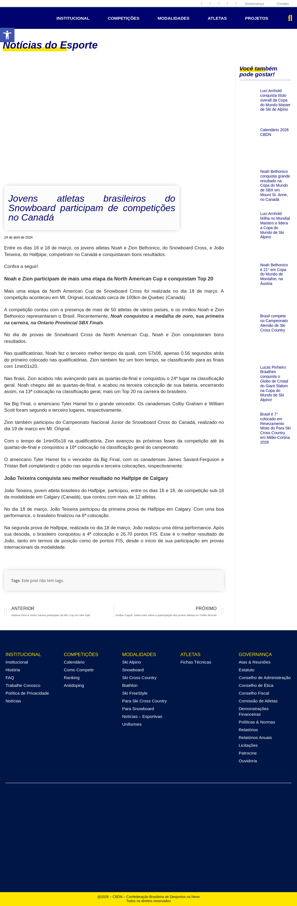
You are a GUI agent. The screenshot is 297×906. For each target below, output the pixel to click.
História (13, 669)
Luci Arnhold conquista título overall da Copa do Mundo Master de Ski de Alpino (275, 100)
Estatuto (246, 669)
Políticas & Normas (257, 722)
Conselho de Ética (256, 685)
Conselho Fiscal (254, 693)
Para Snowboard (138, 708)
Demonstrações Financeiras (254, 711)
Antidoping (74, 685)
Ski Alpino (131, 662)
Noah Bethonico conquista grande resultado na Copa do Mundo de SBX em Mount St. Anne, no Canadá (275, 185)
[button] (7, 35)
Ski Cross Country (139, 677)
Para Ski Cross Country (144, 701)
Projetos (256, 18)
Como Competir (79, 669)
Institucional (72, 18)
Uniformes (132, 724)
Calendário (74, 662)
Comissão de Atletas (258, 701)
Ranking (71, 677)
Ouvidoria (248, 760)
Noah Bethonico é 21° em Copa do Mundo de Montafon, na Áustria (274, 274)
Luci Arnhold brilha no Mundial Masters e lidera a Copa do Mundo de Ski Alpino (275, 225)
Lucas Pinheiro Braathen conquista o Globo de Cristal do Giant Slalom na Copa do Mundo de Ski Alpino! (274, 383)
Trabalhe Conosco (23, 685)
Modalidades (174, 18)
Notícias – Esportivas (142, 716)
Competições (123, 18)
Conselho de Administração (265, 677)
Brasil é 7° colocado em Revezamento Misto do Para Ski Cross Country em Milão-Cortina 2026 (275, 428)
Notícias (13, 701)
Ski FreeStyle (135, 693)
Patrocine (248, 753)
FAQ (10, 677)
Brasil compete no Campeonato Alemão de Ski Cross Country (274, 323)
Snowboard (133, 669)
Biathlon (130, 685)
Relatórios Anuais (255, 737)
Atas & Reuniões (255, 662)
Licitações (248, 745)
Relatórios (248, 729)
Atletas (217, 18)
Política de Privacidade (27, 693)
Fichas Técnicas (195, 662)
